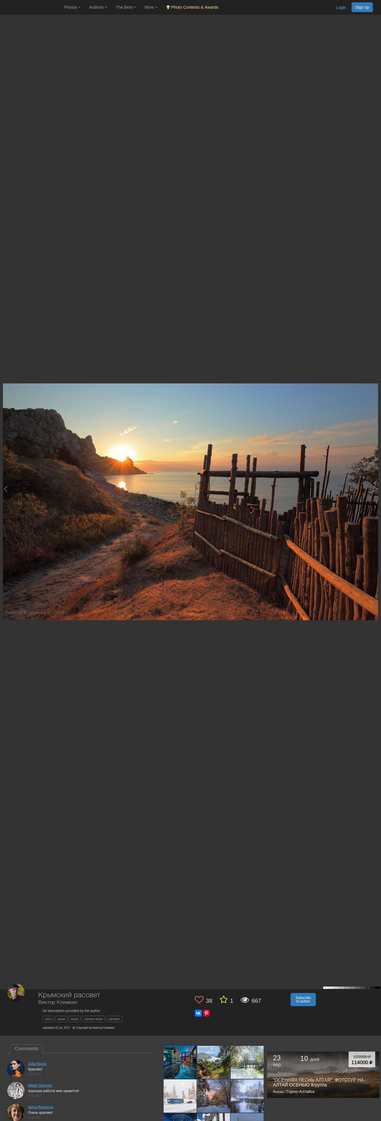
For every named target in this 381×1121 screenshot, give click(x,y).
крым (61, 1019)
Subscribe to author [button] (303, 999)
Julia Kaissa (37, 1064)
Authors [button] (98, 7)
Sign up (362, 7)
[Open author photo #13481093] (213, 1096)
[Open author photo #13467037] (247, 1096)
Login (341, 7)
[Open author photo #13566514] (180, 1062)
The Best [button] (126, 7)
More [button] (151, 7)
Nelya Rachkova (40, 1107)
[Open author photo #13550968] (213, 1062)
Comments (26, 1048)
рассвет (114, 1019)
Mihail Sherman (40, 1085)
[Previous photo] (5, 488)
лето (48, 1019)
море (74, 1019)
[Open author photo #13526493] (180, 1096)
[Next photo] (375, 488)
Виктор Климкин (57, 1002)
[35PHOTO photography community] (31, 7)
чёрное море (93, 1019)
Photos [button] (72, 7)
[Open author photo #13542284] (247, 1062)
